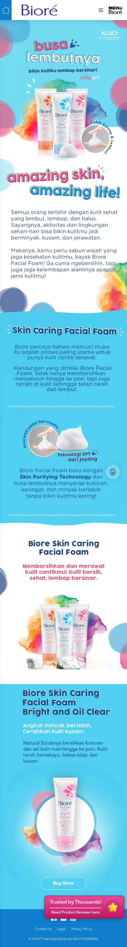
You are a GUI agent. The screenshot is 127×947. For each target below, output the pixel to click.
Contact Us (43, 929)
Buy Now (63, 883)
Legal (61, 929)
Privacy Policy (81, 929)
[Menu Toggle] (101, 10)
